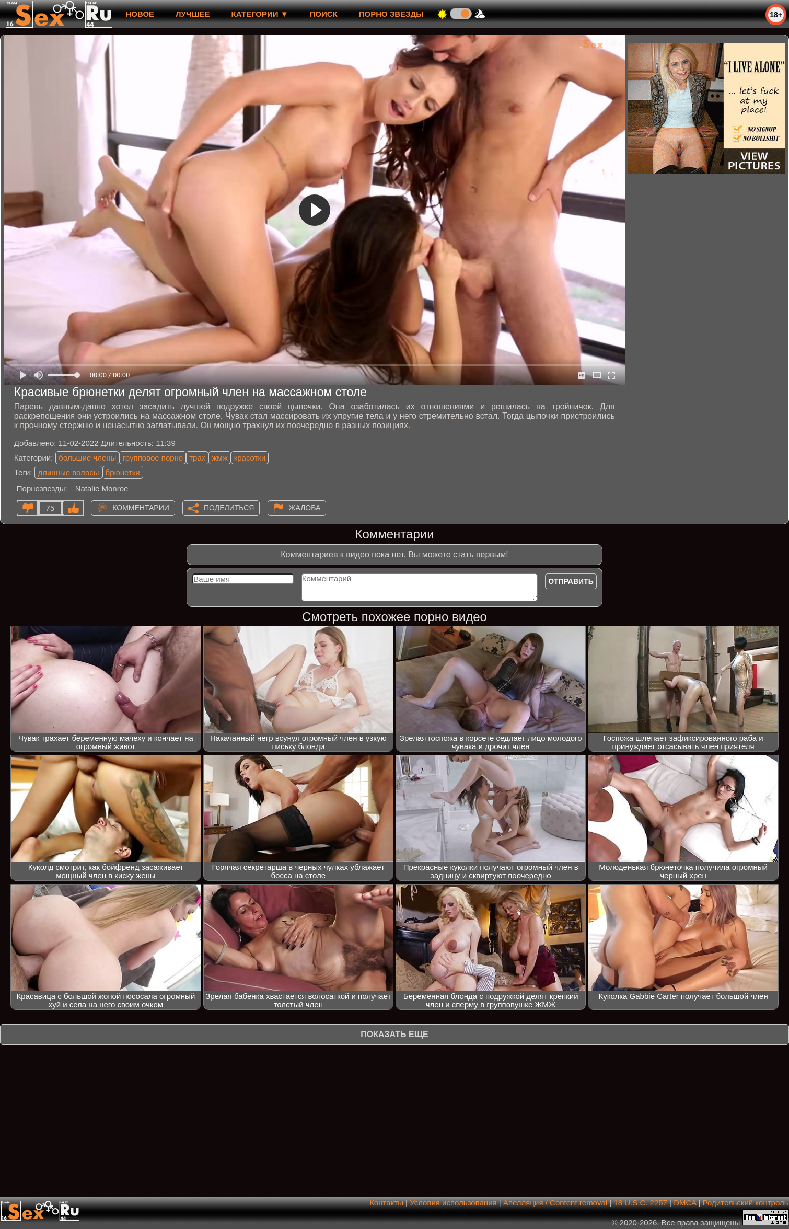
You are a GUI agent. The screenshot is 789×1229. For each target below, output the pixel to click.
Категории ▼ (259, 13)
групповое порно (152, 457)
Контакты (386, 1202)
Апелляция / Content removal (555, 1202)
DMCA (685, 1202)
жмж (219, 457)
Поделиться (229, 507)
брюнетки (123, 472)
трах (197, 457)
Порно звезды (391, 13)
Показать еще (394, 1034)
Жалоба (305, 507)
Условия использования (453, 1202)
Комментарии (140, 507)
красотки (250, 457)
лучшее (193, 13)
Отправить (571, 581)
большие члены (87, 457)
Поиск (324, 13)
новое (139, 13)
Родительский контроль (745, 1202)
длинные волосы (68, 472)
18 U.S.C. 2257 (640, 1202)
